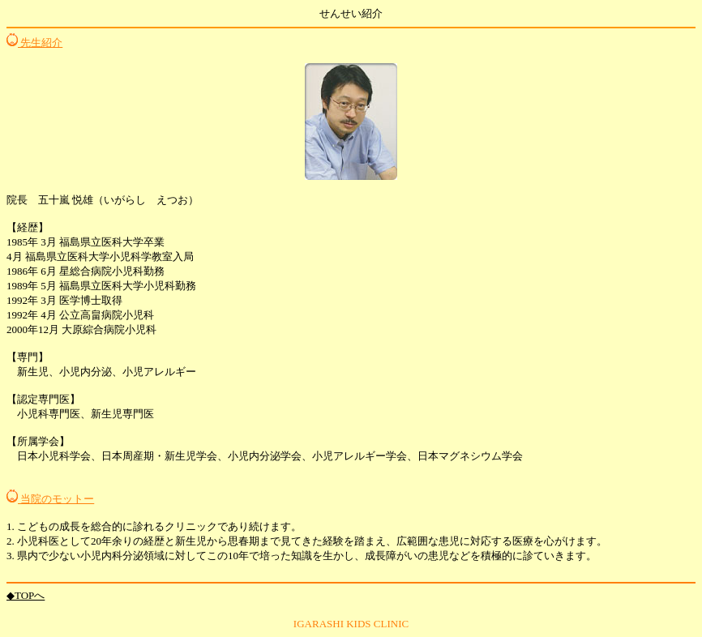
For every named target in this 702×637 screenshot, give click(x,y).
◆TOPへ (25, 595)
